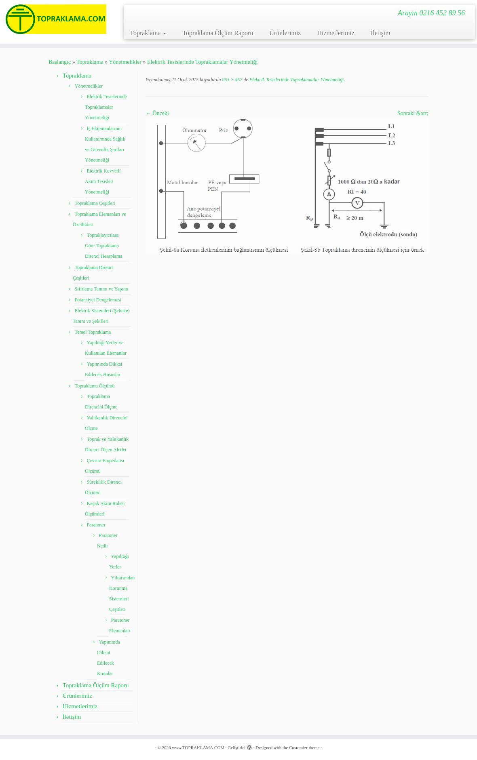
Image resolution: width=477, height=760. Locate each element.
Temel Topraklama (93, 332)
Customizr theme (304, 747)
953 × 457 (231, 79)
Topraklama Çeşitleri (95, 203)
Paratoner (96, 525)
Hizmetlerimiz (335, 32)
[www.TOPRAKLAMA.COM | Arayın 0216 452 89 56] (56, 19)
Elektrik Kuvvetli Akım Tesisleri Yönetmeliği (102, 181)
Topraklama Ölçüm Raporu (217, 32)
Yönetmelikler (125, 62)
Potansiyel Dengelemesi (98, 300)
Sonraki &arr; (412, 113)
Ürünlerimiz (285, 32)
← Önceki (157, 113)
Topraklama (148, 32)
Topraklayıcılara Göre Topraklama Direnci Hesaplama (103, 245)
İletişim (380, 32)
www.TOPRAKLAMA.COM (198, 747)
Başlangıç (60, 62)
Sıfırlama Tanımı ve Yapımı (102, 289)
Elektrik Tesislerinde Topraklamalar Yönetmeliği (202, 62)
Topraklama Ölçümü (95, 386)
